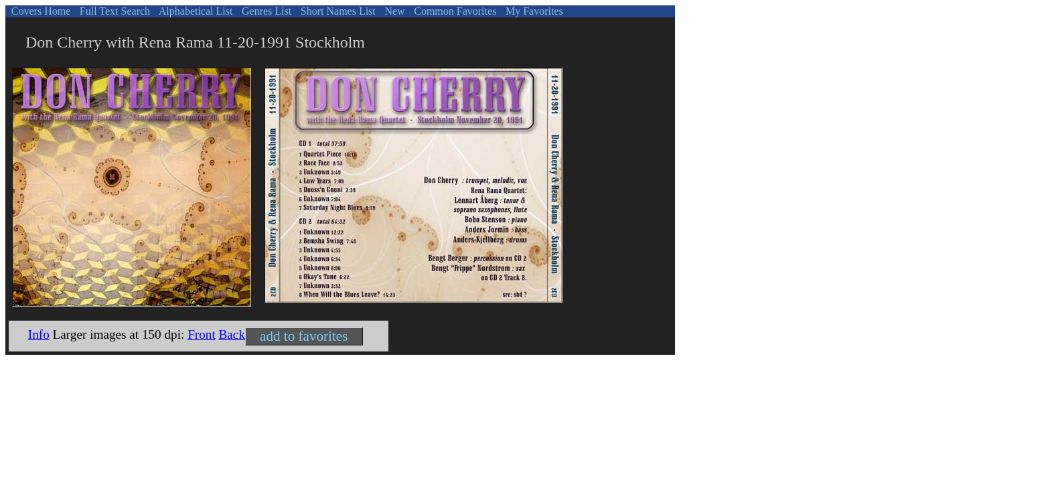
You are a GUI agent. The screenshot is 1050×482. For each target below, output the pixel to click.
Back (232, 334)
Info (39, 334)
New (393, 11)
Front (202, 334)
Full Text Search (113, 11)
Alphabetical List (195, 11)
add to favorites (304, 336)
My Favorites (533, 11)
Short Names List (337, 11)
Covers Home (39, 11)
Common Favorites (453, 11)
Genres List (265, 11)
